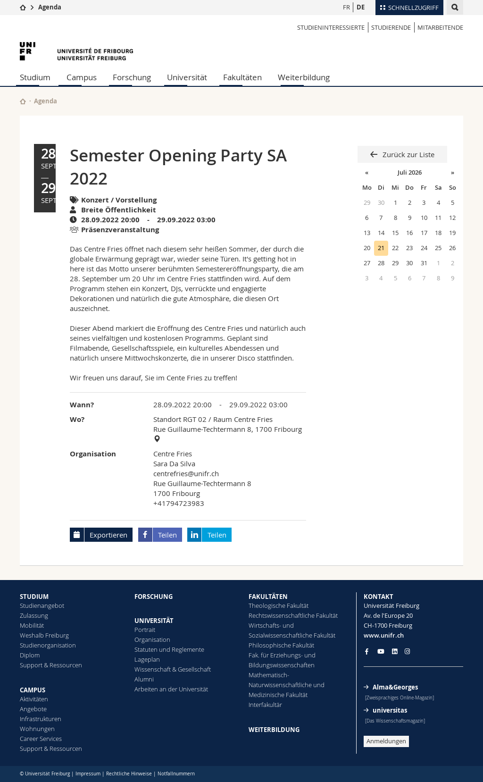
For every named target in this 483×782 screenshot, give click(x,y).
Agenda (49, 7)
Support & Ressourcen (51, 665)
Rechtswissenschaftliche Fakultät (293, 615)
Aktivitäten (34, 699)
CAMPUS (32, 690)
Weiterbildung (304, 77)
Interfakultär (265, 704)
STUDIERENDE (391, 27)
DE (361, 7)
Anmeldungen (386, 741)
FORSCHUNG (153, 596)
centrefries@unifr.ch (186, 473)
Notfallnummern (176, 774)
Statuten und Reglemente (169, 649)
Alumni (144, 679)
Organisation (152, 639)
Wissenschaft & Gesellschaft (172, 669)
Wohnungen (37, 728)
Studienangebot (42, 605)
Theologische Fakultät (278, 605)
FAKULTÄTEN (268, 596)
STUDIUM (34, 596)
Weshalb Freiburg (44, 635)
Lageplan (147, 659)
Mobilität (32, 625)
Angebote (33, 709)
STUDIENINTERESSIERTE (331, 27)
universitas (390, 710)
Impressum (87, 774)
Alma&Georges (395, 687)
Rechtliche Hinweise (129, 774)
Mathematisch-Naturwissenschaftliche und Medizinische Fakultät (287, 685)
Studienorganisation (48, 645)
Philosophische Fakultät (281, 645)
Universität (187, 77)
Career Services (41, 738)
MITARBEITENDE (440, 27)
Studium (35, 77)
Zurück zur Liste (407, 154)
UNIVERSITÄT (154, 620)
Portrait (144, 629)
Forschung (132, 77)
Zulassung (34, 615)
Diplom (30, 655)
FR (346, 7)
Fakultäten (242, 77)
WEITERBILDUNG (274, 729)
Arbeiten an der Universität (171, 689)
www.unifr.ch (384, 635)
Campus (82, 77)
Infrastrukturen (40, 719)
